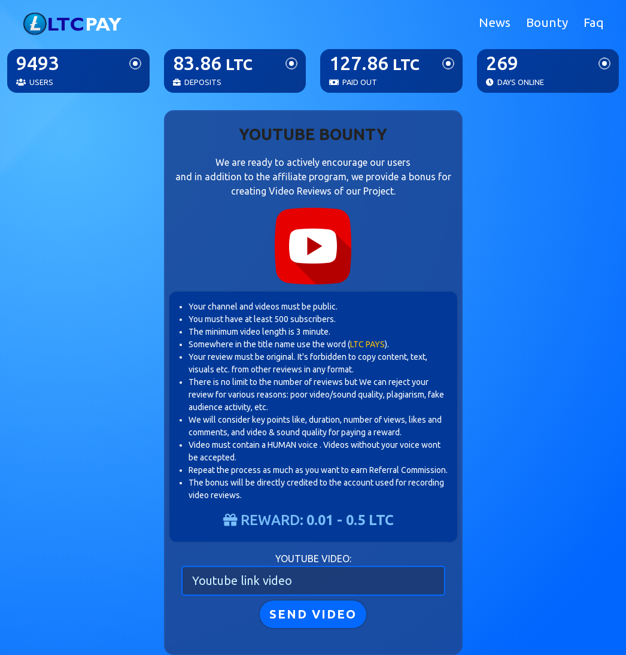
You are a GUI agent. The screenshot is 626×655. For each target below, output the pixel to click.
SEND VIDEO (313, 614)
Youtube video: (313, 558)
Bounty (547, 22)
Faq (594, 22)
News (494, 22)
